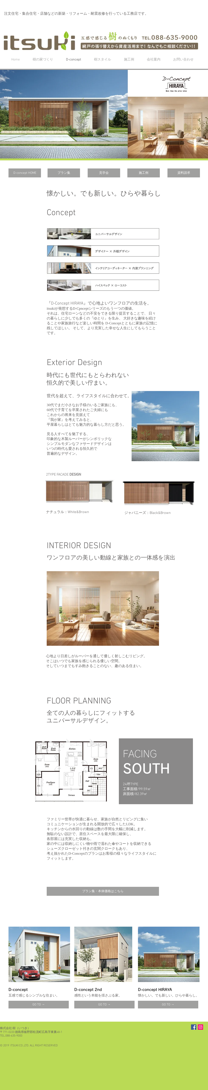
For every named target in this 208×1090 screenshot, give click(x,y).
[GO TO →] (38, 1004)
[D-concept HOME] (24, 172)
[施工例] (143, 172)
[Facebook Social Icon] (193, 1027)
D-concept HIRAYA (155, 989)
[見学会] (104, 172)
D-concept (18, 989)
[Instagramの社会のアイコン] (200, 1027)
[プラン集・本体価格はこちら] (103, 891)
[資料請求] (183, 172)
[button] (104, 114)
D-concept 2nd (88, 989)
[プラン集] (64, 172)
